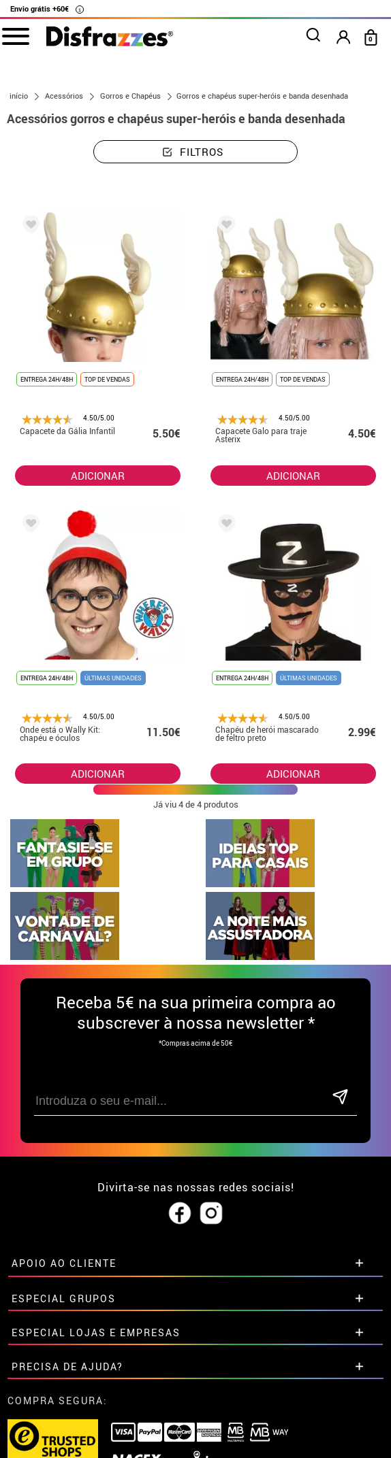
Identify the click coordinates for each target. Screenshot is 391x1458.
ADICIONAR (98, 773)
